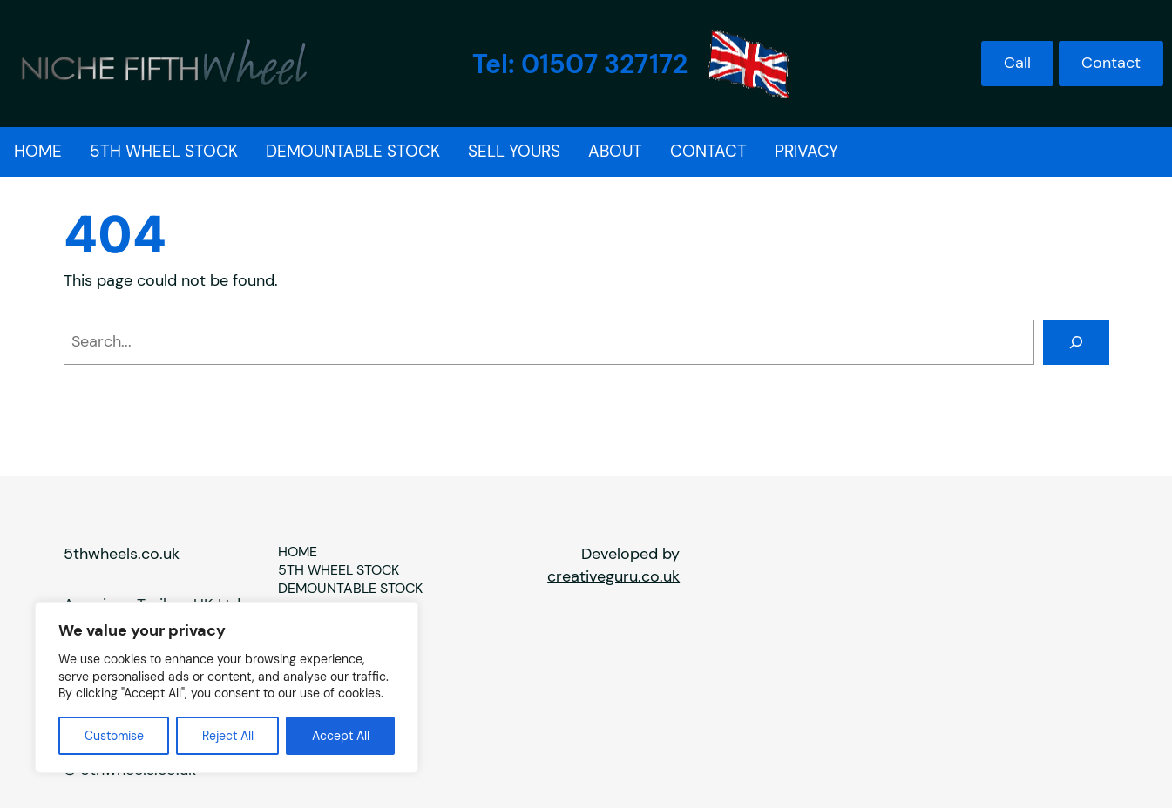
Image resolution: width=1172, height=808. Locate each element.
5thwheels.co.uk (122, 553)
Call (1017, 62)
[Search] (1076, 342)
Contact (1111, 62)
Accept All (340, 736)
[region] (226, 687)
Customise (114, 736)
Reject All (228, 736)
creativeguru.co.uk (613, 575)
